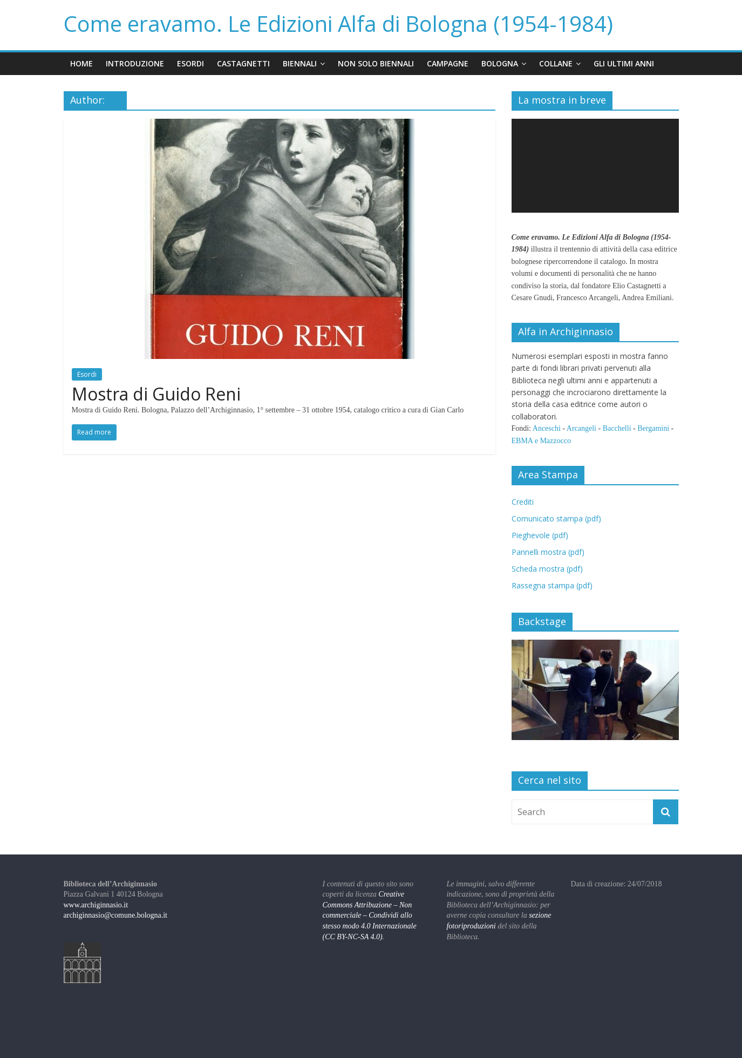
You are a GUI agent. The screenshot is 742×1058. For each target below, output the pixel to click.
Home (81, 63)
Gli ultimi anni (624, 63)
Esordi (190, 63)
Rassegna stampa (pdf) (552, 585)
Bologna (499, 63)
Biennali (300, 63)
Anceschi (547, 428)
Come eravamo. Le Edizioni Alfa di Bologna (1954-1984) (338, 23)
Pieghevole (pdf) (540, 535)
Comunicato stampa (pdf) (556, 518)
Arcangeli (581, 428)
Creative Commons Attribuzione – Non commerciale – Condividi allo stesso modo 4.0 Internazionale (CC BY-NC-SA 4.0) (370, 915)
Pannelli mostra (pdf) (548, 552)
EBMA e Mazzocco (541, 441)
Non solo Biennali (376, 63)
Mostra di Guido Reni (156, 393)
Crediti (523, 502)
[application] (595, 166)
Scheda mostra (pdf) (547, 569)
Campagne (447, 63)
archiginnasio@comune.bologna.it (116, 915)
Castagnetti (243, 63)
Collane (556, 63)
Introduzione (135, 63)
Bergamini (653, 428)
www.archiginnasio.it (96, 905)
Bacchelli (617, 428)
